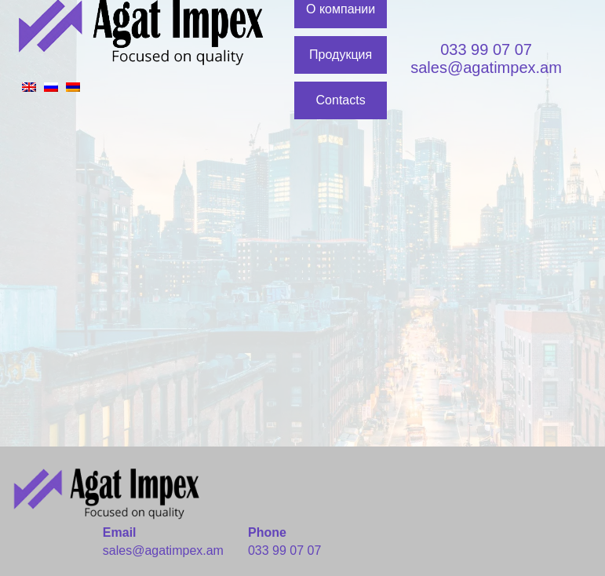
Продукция (340, 54)
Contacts (341, 100)
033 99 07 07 (486, 49)
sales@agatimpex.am (486, 67)
